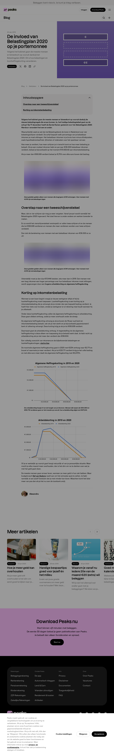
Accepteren (99, 734)
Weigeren (83, 734)
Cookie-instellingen (64, 734)
